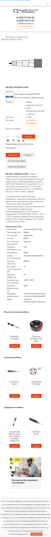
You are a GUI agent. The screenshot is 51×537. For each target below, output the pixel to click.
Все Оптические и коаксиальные (29, 97)
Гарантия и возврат (17, 166)
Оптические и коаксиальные (16, 37)
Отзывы (28, 154)
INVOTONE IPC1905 (36, 383)
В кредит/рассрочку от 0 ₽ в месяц (19, 144)
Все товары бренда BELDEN (27, 94)
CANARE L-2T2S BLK (15, 337)
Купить (28, 136)
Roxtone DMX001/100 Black (36, 338)
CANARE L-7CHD (36, 433)
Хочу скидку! (11, 148)
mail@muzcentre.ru (25, 23)
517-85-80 (25, 17)
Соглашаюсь (36, 534)
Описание (13, 155)
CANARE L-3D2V (15, 383)
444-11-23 (25, 20)
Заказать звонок (25, 26)
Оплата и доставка (16, 161)
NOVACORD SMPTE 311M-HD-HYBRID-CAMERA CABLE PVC (15, 436)
